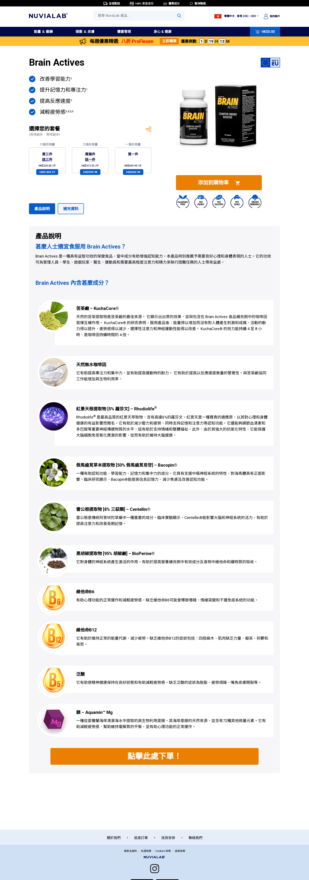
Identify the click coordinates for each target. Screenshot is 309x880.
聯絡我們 (195, 838)
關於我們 (114, 838)
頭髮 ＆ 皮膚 (85, 32)
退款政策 (180, 851)
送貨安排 (168, 838)
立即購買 (169, 41)
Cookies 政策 (163, 851)
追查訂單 (141, 838)
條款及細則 (130, 851)
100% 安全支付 (141, 3)
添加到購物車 (219, 183)
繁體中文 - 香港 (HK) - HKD (235, 16)
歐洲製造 (197, 3)
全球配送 (111, 3)
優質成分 (171, 3)
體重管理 (124, 32)
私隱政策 (146, 851)
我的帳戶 (272, 16)
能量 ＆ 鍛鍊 (43, 32)
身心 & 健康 (162, 32)
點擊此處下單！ (154, 756)
